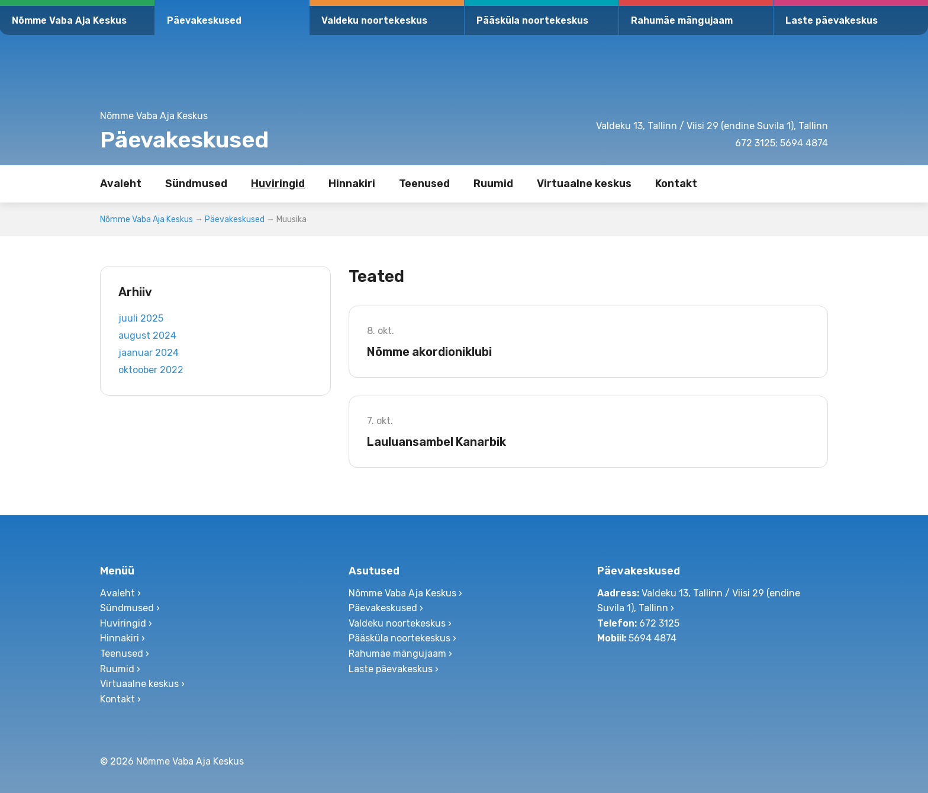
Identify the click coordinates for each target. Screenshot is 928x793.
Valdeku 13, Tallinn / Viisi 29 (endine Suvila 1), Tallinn (712, 125)
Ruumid (493, 183)
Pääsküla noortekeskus (532, 20)
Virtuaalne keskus (584, 183)
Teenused (424, 183)
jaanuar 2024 (148, 352)
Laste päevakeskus (831, 20)
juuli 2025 (140, 318)
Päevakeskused (204, 20)
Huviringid (278, 183)
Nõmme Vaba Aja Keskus (69, 20)
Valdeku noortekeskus (374, 20)
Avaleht (120, 183)
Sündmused (196, 183)
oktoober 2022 (150, 369)
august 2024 (147, 335)
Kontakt (676, 183)
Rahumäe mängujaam (682, 20)
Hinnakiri (351, 183)
